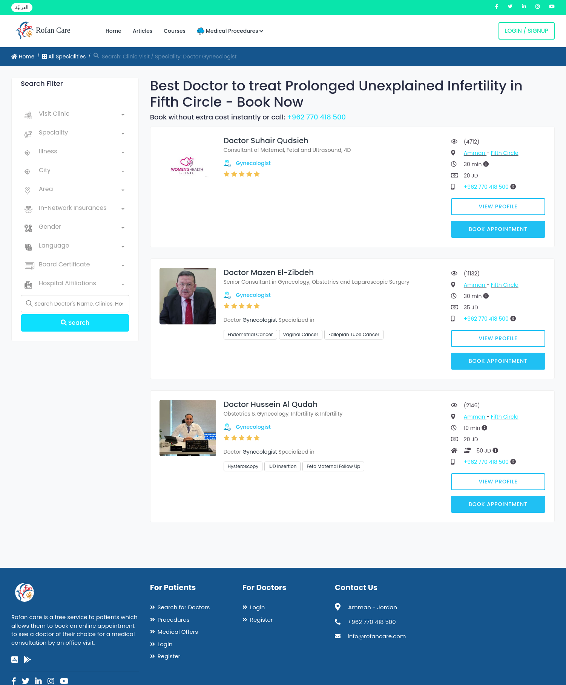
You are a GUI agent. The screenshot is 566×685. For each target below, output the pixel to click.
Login (165, 644)
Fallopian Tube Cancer (353, 334)
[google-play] (27, 660)
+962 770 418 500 (316, 117)
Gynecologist (253, 163)
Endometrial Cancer (250, 334)
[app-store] (14, 660)
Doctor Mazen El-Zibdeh (269, 272)
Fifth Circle (504, 153)
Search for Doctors (184, 607)
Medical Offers (178, 632)
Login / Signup (526, 31)
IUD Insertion (282, 466)
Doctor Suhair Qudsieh (266, 140)
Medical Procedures (230, 31)
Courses (175, 31)
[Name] (75, 303)
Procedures (174, 620)
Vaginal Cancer (301, 334)
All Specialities (64, 56)
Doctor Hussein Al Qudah (271, 404)
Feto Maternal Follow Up (333, 466)
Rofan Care (43, 30)
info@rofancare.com (377, 636)
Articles (142, 31)
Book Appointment (498, 229)
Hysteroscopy (243, 466)
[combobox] (81, 115)
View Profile (498, 206)
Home (113, 31)
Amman (475, 153)
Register (169, 656)
